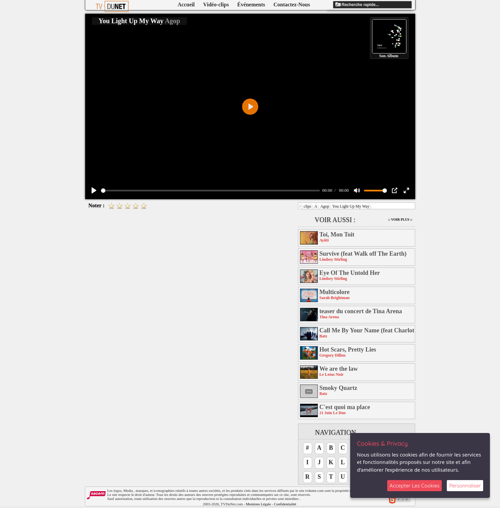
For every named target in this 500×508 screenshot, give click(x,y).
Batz (323, 336)
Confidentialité (285, 504)
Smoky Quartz (339, 388)
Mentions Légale (258, 504)
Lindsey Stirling (333, 259)
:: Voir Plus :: (400, 219)
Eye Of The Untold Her (350, 272)
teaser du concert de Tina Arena (361, 311)
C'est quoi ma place (345, 407)
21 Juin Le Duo (333, 412)
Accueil (186, 4)
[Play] (94, 190)
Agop (324, 206)
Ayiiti (324, 240)
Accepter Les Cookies (414, 485)
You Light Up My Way (350, 206)
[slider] (210, 190)
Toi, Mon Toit (337, 234)
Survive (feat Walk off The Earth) (363, 253)
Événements (251, 4)
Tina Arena (329, 317)
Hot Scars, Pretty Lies (348, 349)
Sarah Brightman (335, 297)
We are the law (339, 368)
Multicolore (335, 292)
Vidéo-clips (216, 4)
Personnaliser (465, 485)
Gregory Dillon (332, 355)
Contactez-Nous (291, 4)
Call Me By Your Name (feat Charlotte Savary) (367, 330)
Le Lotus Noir (332, 374)
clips (307, 206)
